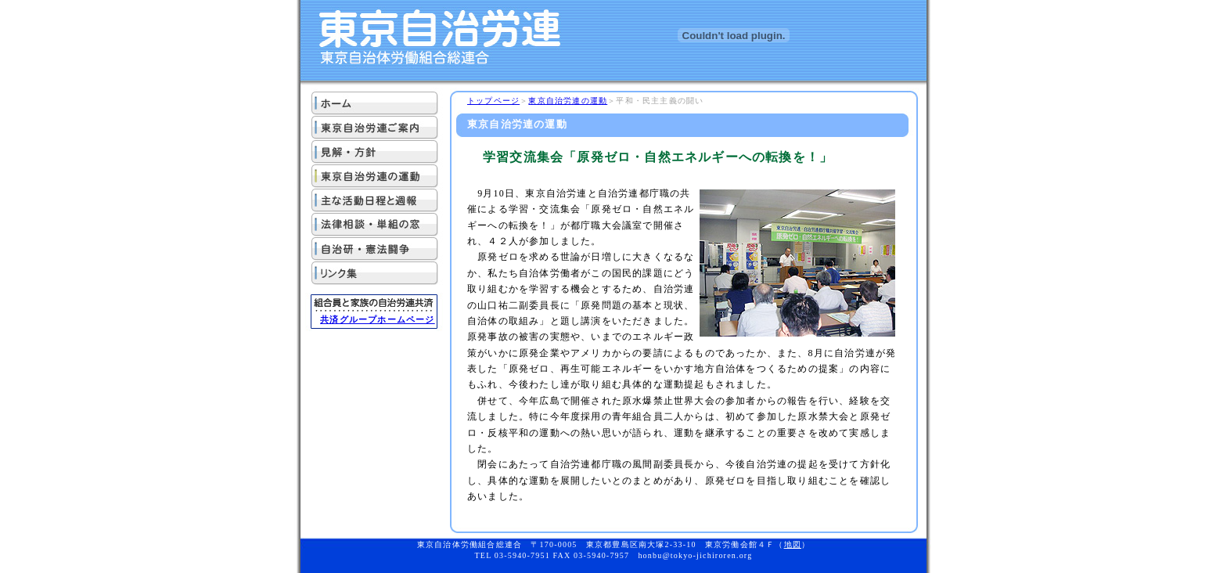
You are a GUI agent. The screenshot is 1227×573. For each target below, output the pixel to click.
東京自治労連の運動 (567, 100)
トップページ (493, 100)
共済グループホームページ (377, 319)
